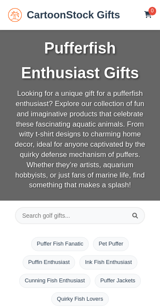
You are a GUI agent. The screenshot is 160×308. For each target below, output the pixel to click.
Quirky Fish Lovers (80, 299)
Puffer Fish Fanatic (60, 243)
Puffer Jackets (117, 280)
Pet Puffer (111, 243)
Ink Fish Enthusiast (108, 262)
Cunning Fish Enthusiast (55, 280)
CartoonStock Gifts (64, 15)
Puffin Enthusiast (49, 262)
